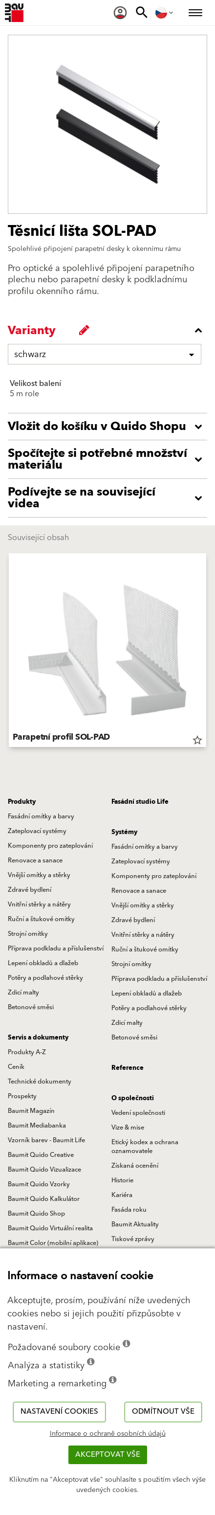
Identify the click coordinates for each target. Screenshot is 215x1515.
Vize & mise (127, 1127)
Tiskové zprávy (132, 1239)
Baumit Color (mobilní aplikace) (53, 1243)
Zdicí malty (23, 992)
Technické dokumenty (39, 1081)
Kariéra (121, 1195)
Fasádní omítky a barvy (41, 816)
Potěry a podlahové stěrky (45, 977)
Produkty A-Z (27, 1052)
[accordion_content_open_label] (110, 426)
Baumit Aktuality (135, 1224)
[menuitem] (120, 12)
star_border (197, 740)
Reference (127, 1068)
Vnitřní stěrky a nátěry (39, 904)
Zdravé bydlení (29, 889)
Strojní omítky (28, 933)
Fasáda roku (129, 1209)
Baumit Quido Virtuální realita (50, 1228)
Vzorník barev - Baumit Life (46, 1140)
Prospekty (22, 1096)
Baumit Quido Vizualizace (44, 1169)
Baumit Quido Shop (36, 1213)
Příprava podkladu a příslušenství (56, 948)
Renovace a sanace (35, 860)
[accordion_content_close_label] (110, 330)
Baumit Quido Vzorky (39, 1184)
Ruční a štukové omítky (41, 919)
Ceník (16, 1067)
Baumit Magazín (31, 1111)
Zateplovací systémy (37, 831)
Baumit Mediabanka (37, 1125)
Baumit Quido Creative (41, 1155)
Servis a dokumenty (38, 1037)
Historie (122, 1180)
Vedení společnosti (138, 1113)
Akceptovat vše (107, 1454)
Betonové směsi (31, 1007)
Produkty (22, 801)
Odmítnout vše (163, 1411)
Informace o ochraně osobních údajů (108, 1434)
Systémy (124, 832)
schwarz (30, 354)
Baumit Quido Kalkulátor (44, 1199)
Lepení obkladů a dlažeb (43, 963)
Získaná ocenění (134, 1165)
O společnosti (132, 1098)
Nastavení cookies (59, 1411)
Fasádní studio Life (140, 801)
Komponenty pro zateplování (50, 845)
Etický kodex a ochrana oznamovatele (144, 1146)
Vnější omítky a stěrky (39, 875)
